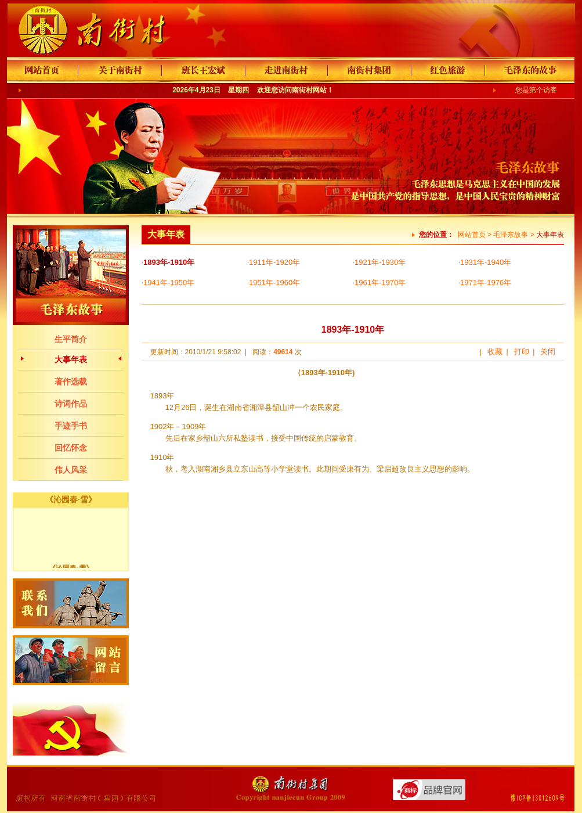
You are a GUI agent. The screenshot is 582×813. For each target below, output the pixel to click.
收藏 (495, 351)
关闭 (547, 351)
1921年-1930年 (380, 262)
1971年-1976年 (485, 282)
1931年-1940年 (485, 262)
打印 (521, 351)
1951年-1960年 (274, 282)
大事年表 (71, 359)
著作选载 (71, 381)
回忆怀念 (71, 447)
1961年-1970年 (380, 282)
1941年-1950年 (168, 282)
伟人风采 (71, 469)
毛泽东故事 (510, 235)
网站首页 (472, 235)
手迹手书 (71, 425)
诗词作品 (71, 403)
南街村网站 (309, 90)
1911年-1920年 (274, 262)
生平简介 (71, 339)
